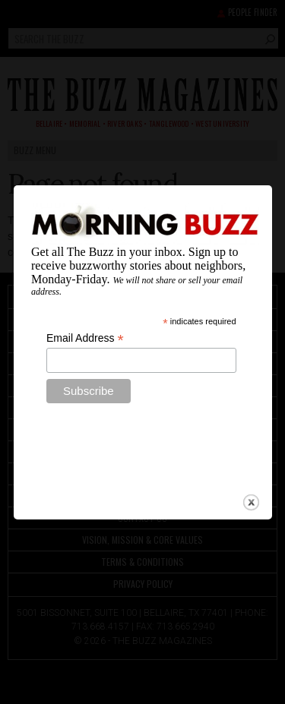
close (251, 495)
